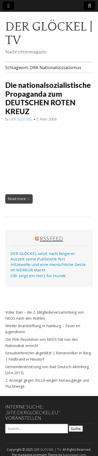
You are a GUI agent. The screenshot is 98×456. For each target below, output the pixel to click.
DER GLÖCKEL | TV (49, 33)
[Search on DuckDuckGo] (36, 428)
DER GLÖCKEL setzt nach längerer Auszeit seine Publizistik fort (42, 256)
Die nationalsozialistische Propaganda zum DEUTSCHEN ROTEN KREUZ (48, 98)
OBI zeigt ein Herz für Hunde (38, 275)
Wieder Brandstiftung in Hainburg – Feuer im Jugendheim (42, 329)
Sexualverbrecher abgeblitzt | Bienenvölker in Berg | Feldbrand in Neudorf (48, 356)
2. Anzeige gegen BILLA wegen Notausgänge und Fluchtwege (47, 383)
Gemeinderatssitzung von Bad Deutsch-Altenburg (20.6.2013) (47, 369)
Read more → (19, 198)
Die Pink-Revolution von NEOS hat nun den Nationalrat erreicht (41, 342)
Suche (76, 428)
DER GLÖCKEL (21, 119)
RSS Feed (51, 238)
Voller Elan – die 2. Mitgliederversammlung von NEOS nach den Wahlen (44, 315)
